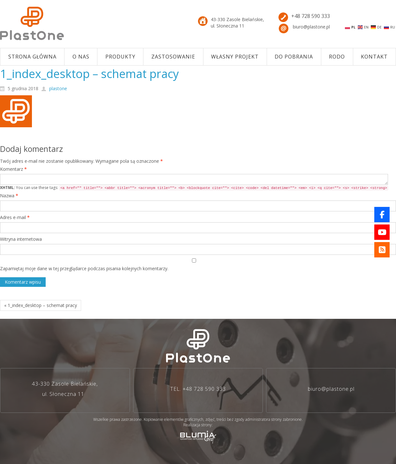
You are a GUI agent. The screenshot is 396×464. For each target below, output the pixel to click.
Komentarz (13, 169)
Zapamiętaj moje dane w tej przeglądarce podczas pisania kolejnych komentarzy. (84, 268)
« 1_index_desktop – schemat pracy (40, 305)
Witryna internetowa (21, 239)
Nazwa (9, 196)
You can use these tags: (194, 188)
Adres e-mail (15, 217)
